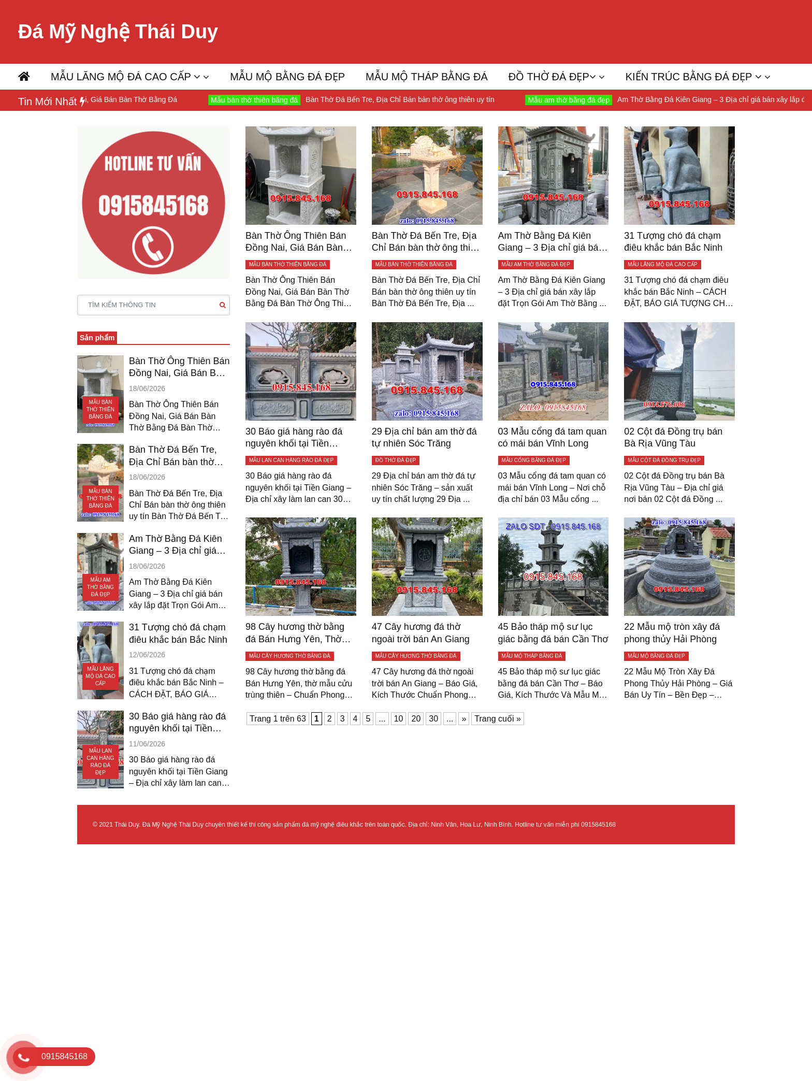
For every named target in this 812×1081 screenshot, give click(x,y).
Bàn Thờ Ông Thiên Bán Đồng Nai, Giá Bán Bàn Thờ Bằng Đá (179, 368)
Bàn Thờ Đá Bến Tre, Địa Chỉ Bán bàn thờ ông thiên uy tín (410, 99)
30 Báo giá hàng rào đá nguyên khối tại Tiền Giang (177, 723)
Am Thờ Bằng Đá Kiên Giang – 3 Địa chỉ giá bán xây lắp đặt (175, 545)
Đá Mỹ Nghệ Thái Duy (118, 31)
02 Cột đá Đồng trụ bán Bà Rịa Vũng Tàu (673, 437)
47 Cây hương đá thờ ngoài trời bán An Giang (421, 633)
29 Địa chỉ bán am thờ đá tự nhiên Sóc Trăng (424, 437)
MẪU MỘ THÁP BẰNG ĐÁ (427, 76)
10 (398, 718)
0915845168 (598, 824)
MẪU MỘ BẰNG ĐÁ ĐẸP (287, 76)
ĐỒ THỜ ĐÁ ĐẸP (552, 76)
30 (433, 718)
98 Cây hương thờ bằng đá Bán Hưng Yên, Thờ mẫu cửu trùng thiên (294, 633)
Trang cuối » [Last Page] (497, 718)
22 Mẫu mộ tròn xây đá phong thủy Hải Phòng (672, 633)
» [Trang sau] (463, 718)
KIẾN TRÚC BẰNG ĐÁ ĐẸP (694, 76)
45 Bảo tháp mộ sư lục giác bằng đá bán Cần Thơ (553, 633)
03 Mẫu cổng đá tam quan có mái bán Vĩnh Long (552, 437)
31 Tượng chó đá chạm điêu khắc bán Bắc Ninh (178, 633)
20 (416, 718)
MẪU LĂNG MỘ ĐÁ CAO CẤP (125, 76)
